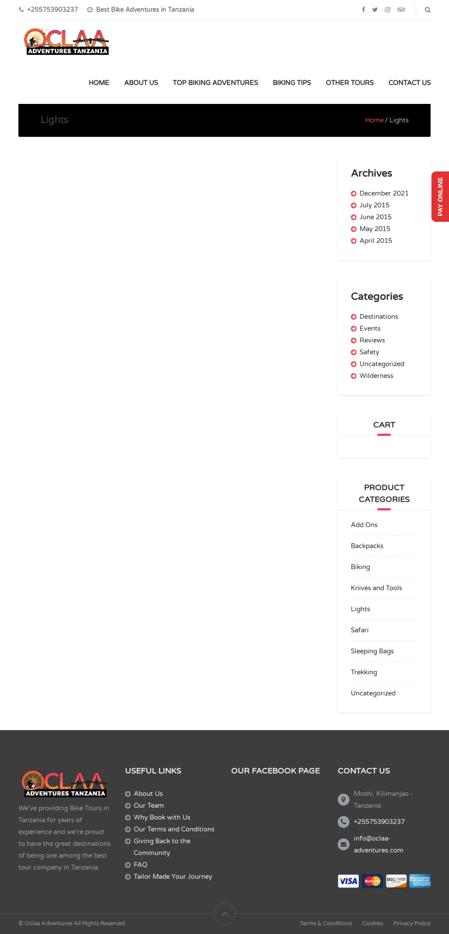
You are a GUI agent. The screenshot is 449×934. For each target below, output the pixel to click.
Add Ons (364, 525)
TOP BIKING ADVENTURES (215, 83)
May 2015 (375, 229)
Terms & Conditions (326, 923)
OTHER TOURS (350, 83)
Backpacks (367, 546)
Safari (360, 630)
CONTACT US (409, 83)
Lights (360, 609)
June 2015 (376, 217)
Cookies (372, 923)
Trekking (364, 672)
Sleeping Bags (372, 651)
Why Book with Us (162, 817)
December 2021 (384, 193)
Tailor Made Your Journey (173, 877)
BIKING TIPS (292, 83)
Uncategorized (382, 364)
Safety (369, 352)
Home (374, 120)
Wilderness (376, 376)
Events (370, 328)
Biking (360, 567)
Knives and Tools (376, 588)
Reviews (372, 340)
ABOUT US (141, 83)
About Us (148, 794)
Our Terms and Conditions (174, 829)
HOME (99, 83)
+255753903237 (379, 822)
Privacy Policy (412, 923)
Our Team (149, 805)
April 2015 (376, 241)
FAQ (140, 865)
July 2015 (374, 205)
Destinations (379, 317)
